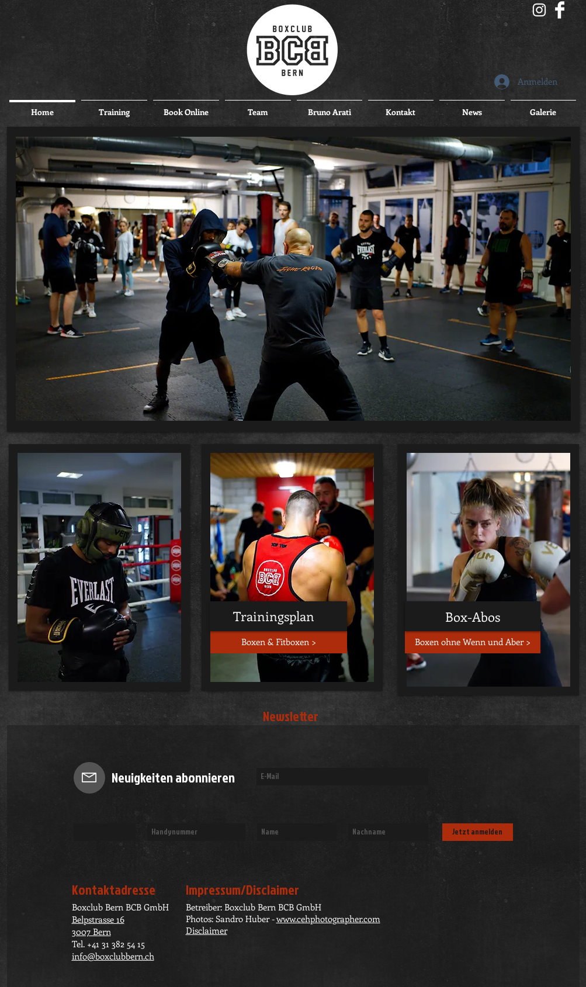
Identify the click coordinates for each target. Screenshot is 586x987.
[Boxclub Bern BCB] (539, 10)
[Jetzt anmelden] (477, 832)
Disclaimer (206, 930)
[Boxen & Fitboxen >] (278, 642)
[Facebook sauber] (559, 10)
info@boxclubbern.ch (113, 956)
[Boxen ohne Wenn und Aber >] (472, 642)
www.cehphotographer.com (328, 918)
